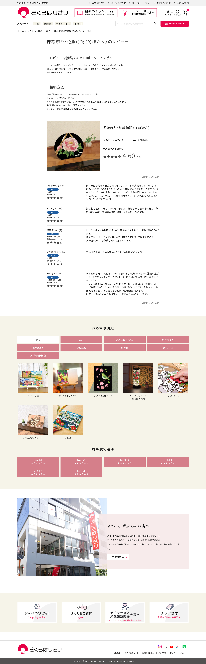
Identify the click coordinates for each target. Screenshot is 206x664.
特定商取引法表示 (147, 653)
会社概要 (116, 653)
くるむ (31, 31)
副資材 (78, 23)
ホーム (20, 31)
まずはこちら (98, 3)
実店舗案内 (183, 3)
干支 (36, 23)
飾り (48, 31)
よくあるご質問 (118, 3)
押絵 (39, 31)
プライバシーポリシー (178, 653)
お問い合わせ (164, 3)
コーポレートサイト (141, 3)
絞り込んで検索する (175, 23)
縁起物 (47, 23)
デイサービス (63, 23)
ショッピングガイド (94, 68)
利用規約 (162, 653)
